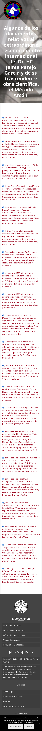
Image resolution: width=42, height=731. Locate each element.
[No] (39, 723)
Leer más (29, 726)
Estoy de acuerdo (15, 726)
